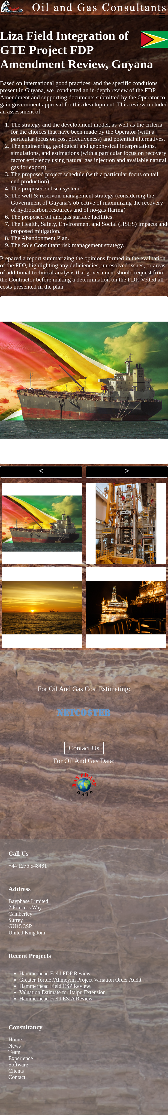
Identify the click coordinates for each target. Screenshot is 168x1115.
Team (14, 1052)
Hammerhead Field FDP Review (55, 973)
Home (15, 1039)
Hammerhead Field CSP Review (54, 986)
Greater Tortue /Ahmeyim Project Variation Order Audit (80, 980)
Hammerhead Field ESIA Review (55, 999)
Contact (16, 1077)
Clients (16, 1071)
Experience (20, 1058)
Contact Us (84, 748)
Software (18, 1065)
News (14, 1046)
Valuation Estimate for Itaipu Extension (62, 992)
